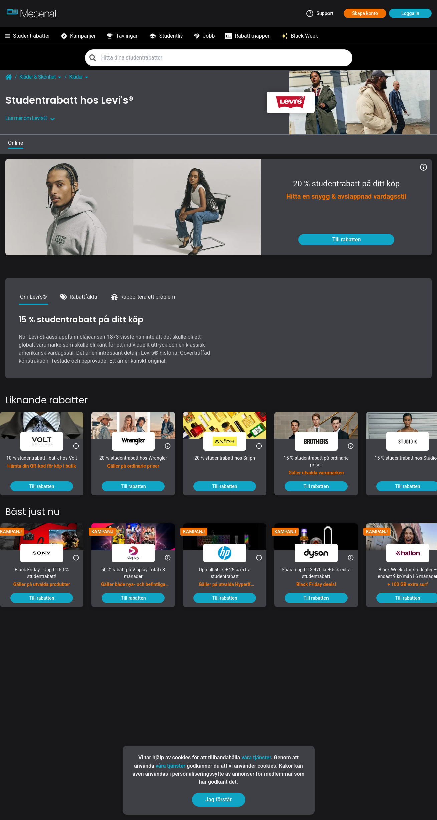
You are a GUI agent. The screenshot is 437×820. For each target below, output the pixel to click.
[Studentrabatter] (27, 36)
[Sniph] (230, 441)
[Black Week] (299, 36)
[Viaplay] (138, 553)
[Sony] (47, 553)
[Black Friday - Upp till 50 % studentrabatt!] (47, 579)
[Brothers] (321, 441)
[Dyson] (321, 553)
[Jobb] (204, 36)
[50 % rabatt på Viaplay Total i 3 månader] (138, 579)
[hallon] (413, 553)
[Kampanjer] (78, 36)
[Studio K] (413, 441)
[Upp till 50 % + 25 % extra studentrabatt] (230, 579)
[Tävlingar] (122, 36)
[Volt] (47, 441)
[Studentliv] (165, 36)
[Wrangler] (138, 441)
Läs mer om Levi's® (30, 118)
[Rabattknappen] (248, 36)
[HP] (230, 553)
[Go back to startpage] (8, 77)
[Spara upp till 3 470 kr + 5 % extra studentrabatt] (321, 579)
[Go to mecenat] (32, 13)
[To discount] (346, 239)
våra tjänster (256, 757)
